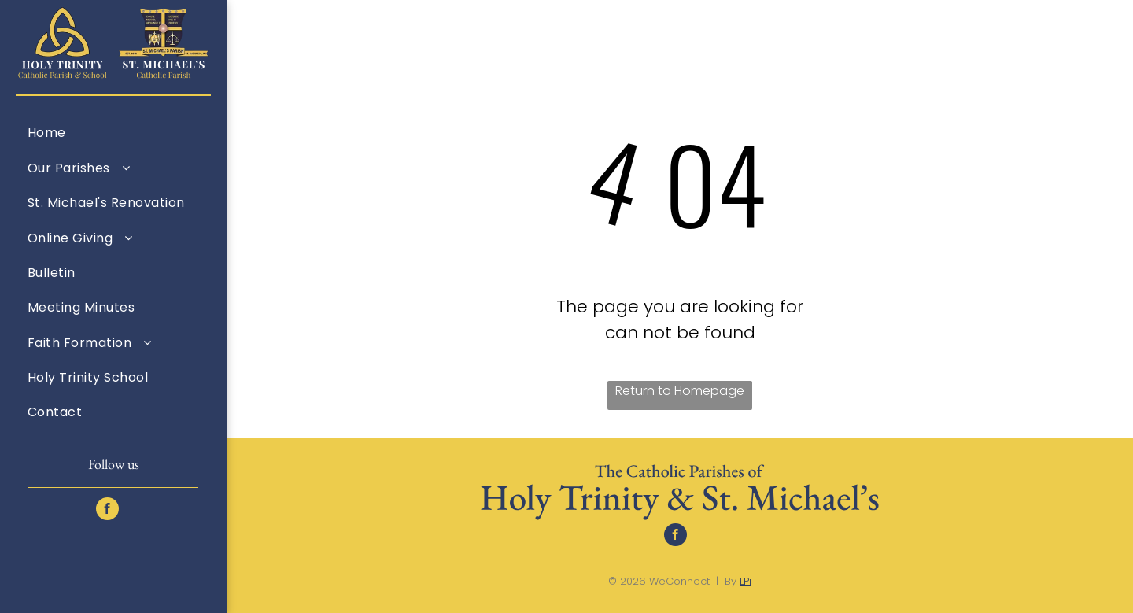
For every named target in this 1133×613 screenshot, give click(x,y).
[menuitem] (113, 132)
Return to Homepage (679, 391)
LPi (745, 581)
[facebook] (107, 510)
